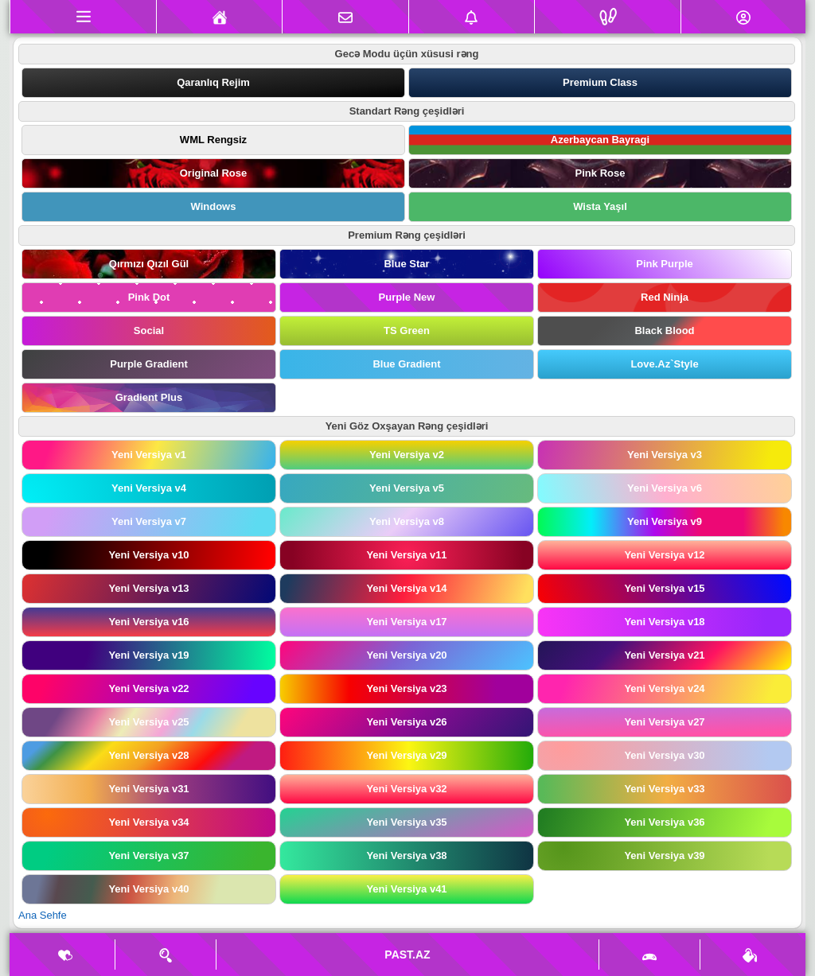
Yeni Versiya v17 (406, 622)
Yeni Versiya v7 (148, 521)
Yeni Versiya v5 (406, 488)
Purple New (407, 297)
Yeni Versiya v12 (664, 555)
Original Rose (214, 173)
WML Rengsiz (213, 140)
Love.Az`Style (664, 364)
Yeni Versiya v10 (148, 555)
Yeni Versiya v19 (148, 655)
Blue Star (406, 264)
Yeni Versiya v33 (664, 789)
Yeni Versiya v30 (664, 755)
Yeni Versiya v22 (148, 688)
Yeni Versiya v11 (406, 555)
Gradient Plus (149, 397)
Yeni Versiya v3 (664, 455)
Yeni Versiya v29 (406, 755)
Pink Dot (149, 297)
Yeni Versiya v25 (148, 722)
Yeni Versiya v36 (664, 822)
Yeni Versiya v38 (406, 855)
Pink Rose (600, 173)
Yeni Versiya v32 (406, 789)
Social (149, 330)
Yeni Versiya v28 (148, 755)
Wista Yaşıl (600, 206)
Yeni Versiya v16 (148, 622)
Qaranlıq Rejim (213, 82)
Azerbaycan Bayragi (600, 140)
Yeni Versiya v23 (406, 688)
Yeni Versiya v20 (406, 655)
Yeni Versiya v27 (664, 722)
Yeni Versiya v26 (406, 722)
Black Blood (664, 330)
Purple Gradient (149, 364)
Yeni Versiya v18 (664, 622)
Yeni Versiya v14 (406, 588)
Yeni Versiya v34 (148, 822)
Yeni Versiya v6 (664, 488)
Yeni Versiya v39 (664, 855)
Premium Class (600, 82)
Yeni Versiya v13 (148, 588)
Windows (213, 206)
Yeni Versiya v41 (406, 889)
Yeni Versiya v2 (406, 455)
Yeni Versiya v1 (148, 455)
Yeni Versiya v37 (148, 855)
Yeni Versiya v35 (406, 822)
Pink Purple (664, 264)
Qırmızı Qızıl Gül (149, 264)
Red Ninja (664, 297)
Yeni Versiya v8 (406, 521)
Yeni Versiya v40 (148, 889)
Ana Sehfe (42, 915)
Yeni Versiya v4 (148, 488)
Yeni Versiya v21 (664, 655)
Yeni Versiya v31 (148, 789)
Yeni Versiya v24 (664, 688)
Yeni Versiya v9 (664, 521)
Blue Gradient (406, 364)
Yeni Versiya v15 (664, 588)
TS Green (407, 330)
